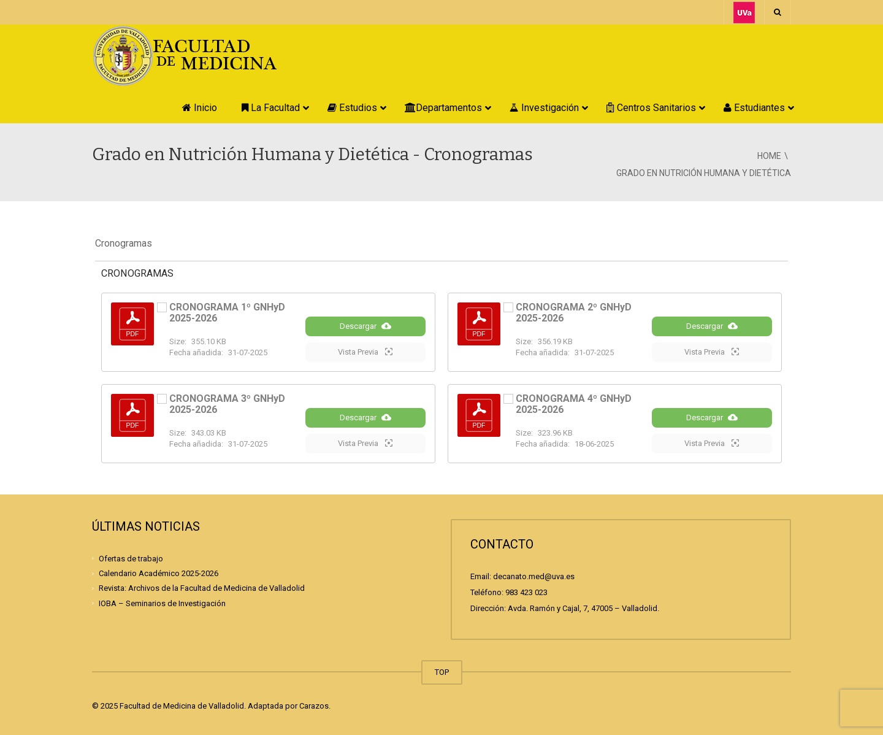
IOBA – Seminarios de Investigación (162, 602)
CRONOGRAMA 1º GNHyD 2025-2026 (227, 312)
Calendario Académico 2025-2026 (158, 573)
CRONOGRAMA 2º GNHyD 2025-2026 (574, 312)
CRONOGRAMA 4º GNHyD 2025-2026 (574, 404)
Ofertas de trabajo (131, 558)
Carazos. (315, 705)
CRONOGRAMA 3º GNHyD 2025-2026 (227, 404)
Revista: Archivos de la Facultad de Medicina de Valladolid (202, 588)
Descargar (365, 326)
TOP (442, 672)
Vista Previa (365, 351)
